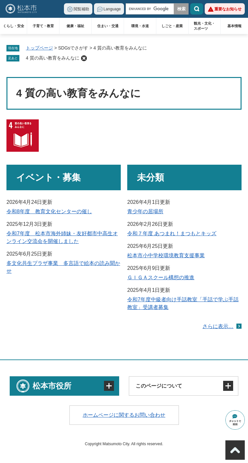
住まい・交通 (108, 26)
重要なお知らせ (228, 9)
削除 (84, 58)
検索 (196, 9)
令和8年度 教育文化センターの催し (49, 211)
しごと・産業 (172, 26)
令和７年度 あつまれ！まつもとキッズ (171, 233)
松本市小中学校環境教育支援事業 (166, 255)
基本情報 (234, 26)
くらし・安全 (13, 26)
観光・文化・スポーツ (204, 25)
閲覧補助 (81, 9)
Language (112, 9)
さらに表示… (217, 326)
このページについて (159, 386)
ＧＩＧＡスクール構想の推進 (160, 277)
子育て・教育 (43, 26)
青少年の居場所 (145, 211)
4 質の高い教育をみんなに (52, 58)
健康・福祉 (75, 26)
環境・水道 (140, 26)
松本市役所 (52, 385)
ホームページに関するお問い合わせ (124, 415)
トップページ (39, 47)
